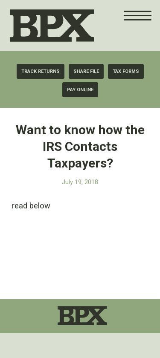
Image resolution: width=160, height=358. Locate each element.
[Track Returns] (40, 71)
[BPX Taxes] (73, 26)
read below (31, 205)
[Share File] (86, 71)
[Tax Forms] (126, 71)
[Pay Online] (80, 89)
